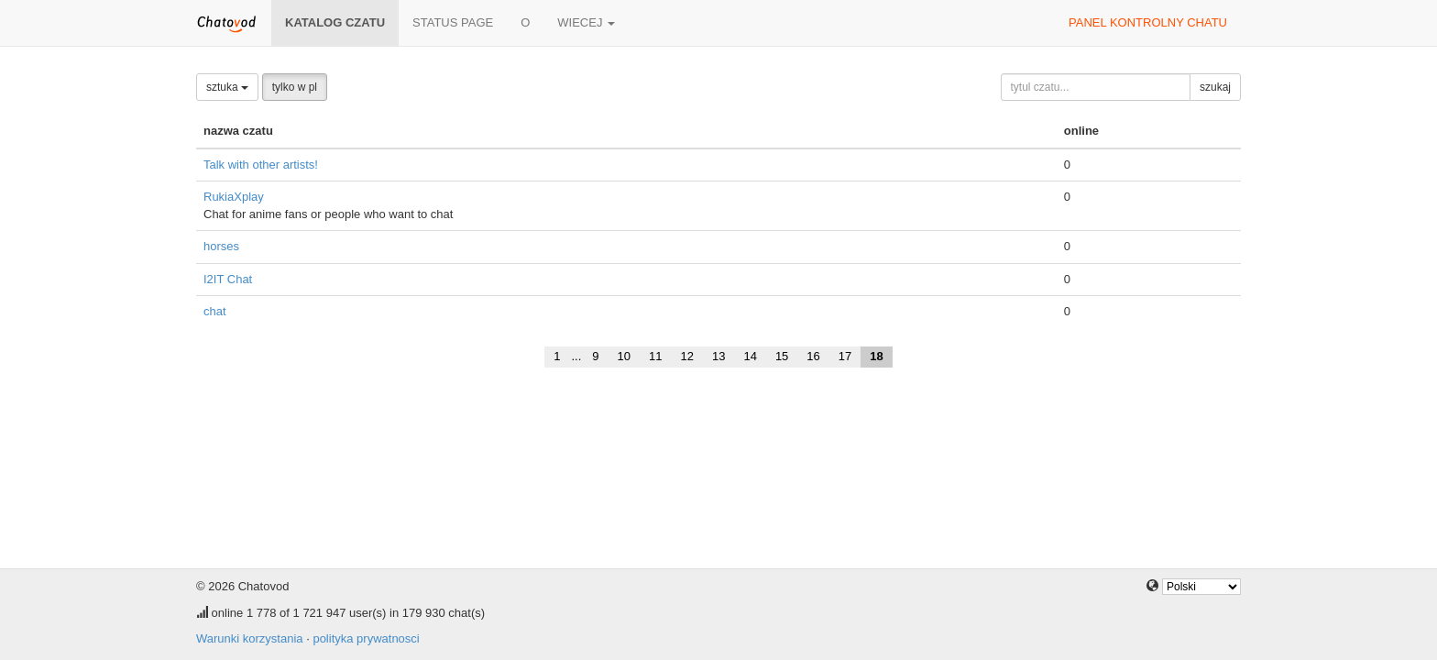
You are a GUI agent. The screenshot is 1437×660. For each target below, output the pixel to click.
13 (718, 356)
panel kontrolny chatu (1148, 22)
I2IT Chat (227, 279)
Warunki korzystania (249, 638)
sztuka (227, 87)
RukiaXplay (233, 197)
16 (812, 356)
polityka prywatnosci (366, 638)
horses (221, 246)
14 (749, 356)
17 (845, 356)
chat (214, 311)
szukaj (1215, 87)
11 (655, 356)
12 (686, 356)
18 (876, 356)
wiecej (586, 22)
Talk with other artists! (260, 164)
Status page (452, 22)
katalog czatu (335, 22)
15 (781, 356)
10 (624, 356)
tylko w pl (294, 87)
